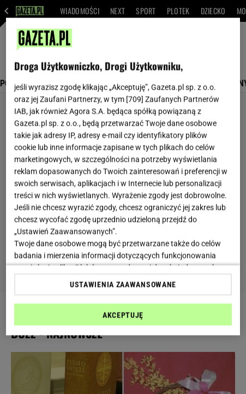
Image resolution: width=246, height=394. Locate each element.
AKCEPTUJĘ (123, 314)
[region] (122, 177)
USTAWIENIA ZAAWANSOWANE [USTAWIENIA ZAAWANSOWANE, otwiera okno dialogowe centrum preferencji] (123, 284)
